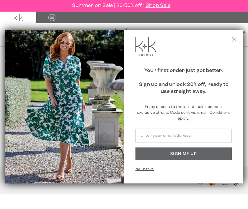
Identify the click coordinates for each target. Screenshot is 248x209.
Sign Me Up (183, 154)
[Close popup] (234, 39)
